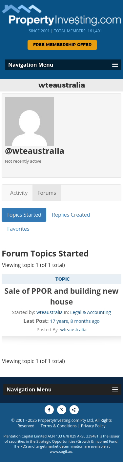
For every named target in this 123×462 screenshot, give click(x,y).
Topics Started (24, 214)
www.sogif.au (61, 451)
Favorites (18, 228)
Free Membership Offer (62, 45)
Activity (19, 192)
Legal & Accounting (90, 312)
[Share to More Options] (74, 409)
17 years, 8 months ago (75, 321)
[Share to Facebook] (49, 409)
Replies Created (71, 214)
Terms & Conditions (59, 426)
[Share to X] (61, 409)
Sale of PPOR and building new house (62, 296)
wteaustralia (49, 312)
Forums (46, 192)
